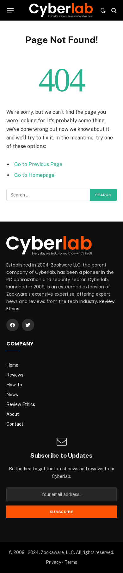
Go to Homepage (34, 175)
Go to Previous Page (38, 164)
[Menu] (10, 10)
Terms (71, 562)
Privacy (53, 562)
